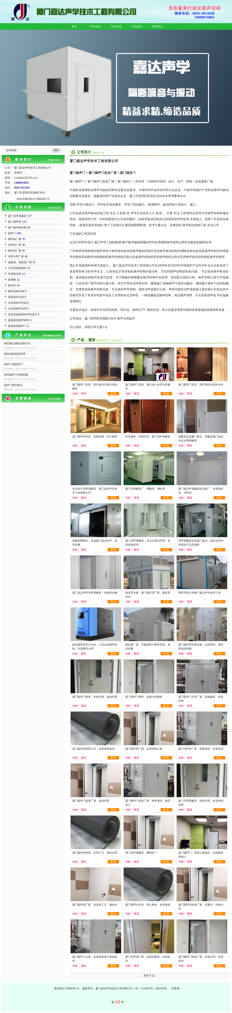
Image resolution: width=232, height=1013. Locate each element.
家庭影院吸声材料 (18, 320)
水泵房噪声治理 (17, 308)
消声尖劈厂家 (16, 256)
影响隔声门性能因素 (16, 374)
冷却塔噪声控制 (17, 302)
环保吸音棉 (14, 273)
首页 (74, 26)
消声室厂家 (14, 244)
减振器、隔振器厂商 (20, 262)
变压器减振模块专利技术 (22, 314)
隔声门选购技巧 (13, 364)
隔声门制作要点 (13, 385)
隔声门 (12, 233)
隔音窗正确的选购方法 (17, 343)
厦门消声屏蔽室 (17, 216)
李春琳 (175, 988)
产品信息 (95, 26)
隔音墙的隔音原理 (14, 353)
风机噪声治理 (16, 297)
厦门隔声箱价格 (17, 227)
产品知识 (137, 26)
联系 (113, 393)
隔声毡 (12, 285)
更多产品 (149, 975)
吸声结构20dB (16, 291)
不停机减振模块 (17, 268)
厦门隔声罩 (14, 221)
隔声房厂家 (14, 250)
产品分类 (116, 26)
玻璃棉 (12, 279)
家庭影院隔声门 (17, 326)
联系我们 (157, 26)
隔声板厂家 (14, 239)
